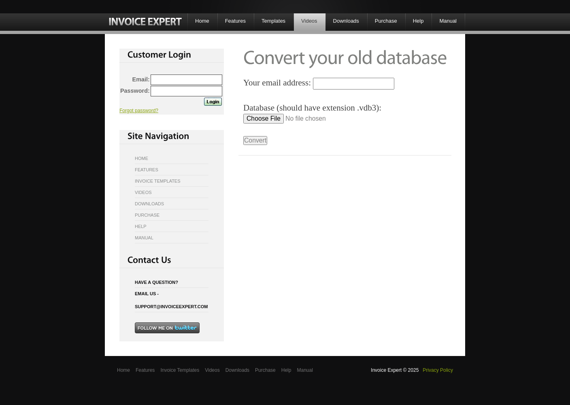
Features (235, 21)
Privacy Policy (438, 370)
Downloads (346, 21)
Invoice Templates (158, 181)
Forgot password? (138, 110)
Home (202, 21)
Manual (448, 21)
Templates (273, 21)
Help (418, 21)
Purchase (386, 21)
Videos (309, 21)
